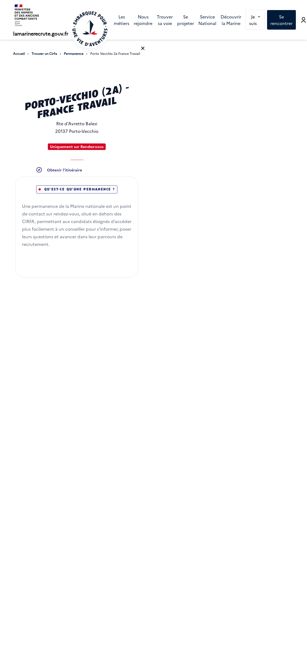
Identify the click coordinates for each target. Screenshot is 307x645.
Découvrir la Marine (231, 20)
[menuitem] (121, 19)
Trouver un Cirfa (44, 53)
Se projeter (185, 20)
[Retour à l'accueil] (89, 28)
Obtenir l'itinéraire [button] (64, 170)
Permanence (73, 53)
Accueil (19, 53)
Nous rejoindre (143, 20)
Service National (207, 20)
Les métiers (121, 20)
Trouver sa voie (165, 20)
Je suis (257, 19)
